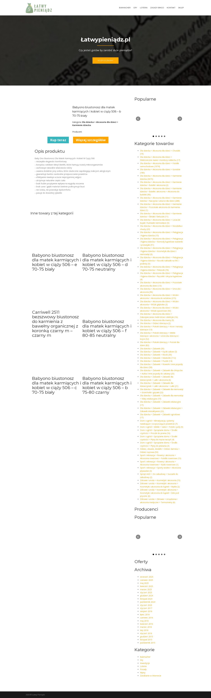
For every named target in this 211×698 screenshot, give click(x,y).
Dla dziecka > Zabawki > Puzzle (156, 361)
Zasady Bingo (157, 8)
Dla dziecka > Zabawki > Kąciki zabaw (158, 351)
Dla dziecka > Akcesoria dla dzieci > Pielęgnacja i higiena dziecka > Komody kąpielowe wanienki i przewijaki (161, 241)
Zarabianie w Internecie (150, 675)
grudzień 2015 (146, 636)
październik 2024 (147, 602)
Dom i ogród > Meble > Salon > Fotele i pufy (161, 427)
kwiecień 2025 (146, 586)
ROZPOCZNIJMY (105, 61)
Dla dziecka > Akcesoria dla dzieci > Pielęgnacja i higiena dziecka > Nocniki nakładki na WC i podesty (161, 260)
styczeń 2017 (146, 608)
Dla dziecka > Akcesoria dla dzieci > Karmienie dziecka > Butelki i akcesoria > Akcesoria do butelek (161, 191)
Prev (138, 119)
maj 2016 (144, 620)
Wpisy (142, 672)
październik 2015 (147, 642)
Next (180, 119)
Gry (135, 8)
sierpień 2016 (146, 611)
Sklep (181, 8)
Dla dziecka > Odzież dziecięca (155, 323)
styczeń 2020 (146, 605)
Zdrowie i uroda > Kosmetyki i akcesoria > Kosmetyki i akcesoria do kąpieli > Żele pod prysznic (159, 492)
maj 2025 (144, 583)
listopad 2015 (146, 639)
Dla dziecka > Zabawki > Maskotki (158, 358)
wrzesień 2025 (146, 576)
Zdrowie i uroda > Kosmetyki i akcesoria (160, 480)
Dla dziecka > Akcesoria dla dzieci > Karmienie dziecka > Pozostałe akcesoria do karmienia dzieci (161, 207)
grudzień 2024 (146, 595)
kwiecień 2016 (146, 624)
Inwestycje (145, 663)
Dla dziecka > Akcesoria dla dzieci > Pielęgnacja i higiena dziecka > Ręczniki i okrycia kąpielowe (161, 276)
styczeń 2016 (146, 633)
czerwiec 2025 (146, 580)
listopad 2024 (146, 598)
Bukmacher (125, 8)
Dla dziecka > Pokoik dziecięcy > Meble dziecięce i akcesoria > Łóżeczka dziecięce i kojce (159, 335)
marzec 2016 (146, 627)
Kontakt (171, 8)
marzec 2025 (146, 589)
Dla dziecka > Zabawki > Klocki (156, 354)
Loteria (143, 8)
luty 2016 (144, 630)
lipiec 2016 (145, 614)
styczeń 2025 (146, 592)
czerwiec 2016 (146, 617)
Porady (143, 669)
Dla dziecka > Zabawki (152, 348)
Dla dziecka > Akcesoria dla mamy (157, 320)
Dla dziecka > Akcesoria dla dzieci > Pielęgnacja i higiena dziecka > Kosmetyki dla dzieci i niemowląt (161, 251)
